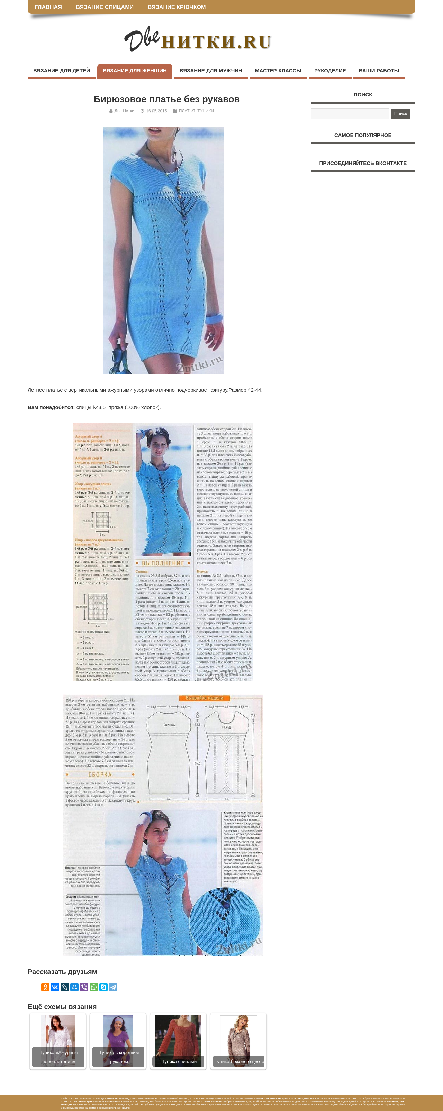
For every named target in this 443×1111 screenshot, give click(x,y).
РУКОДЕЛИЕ (330, 70)
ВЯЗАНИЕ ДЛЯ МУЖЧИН (211, 70)
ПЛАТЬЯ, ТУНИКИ (196, 111)
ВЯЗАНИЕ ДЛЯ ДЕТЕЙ (61, 70)
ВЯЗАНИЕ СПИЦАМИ (105, 7)
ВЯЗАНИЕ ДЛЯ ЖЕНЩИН (135, 70)
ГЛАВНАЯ (48, 7)
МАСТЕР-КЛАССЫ (278, 70)
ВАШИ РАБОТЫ (379, 70)
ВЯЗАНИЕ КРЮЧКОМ (177, 7)
